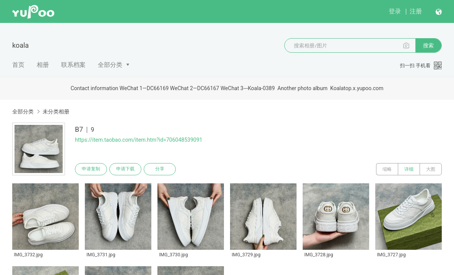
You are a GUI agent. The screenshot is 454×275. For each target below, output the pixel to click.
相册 (43, 64)
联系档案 (73, 64)
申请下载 (125, 169)
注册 (416, 11)
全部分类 (110, 64)
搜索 (428, 45)
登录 (395, 11)
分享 (159, 169)
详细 (408, 169)
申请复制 (91, 169)
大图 (430, 169)
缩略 (387, 169)
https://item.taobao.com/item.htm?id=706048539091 (138, 140)
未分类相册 (55, 111)
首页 (18, 64)
